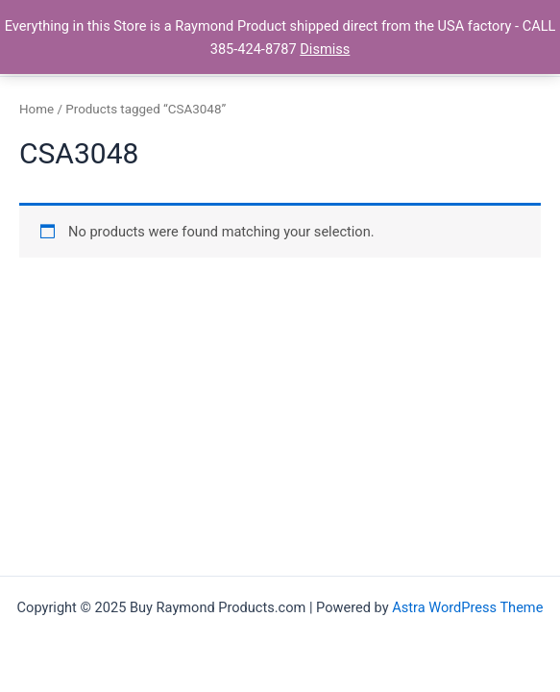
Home (36, 109)
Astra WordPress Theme (467, 607)
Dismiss (325, 49)
